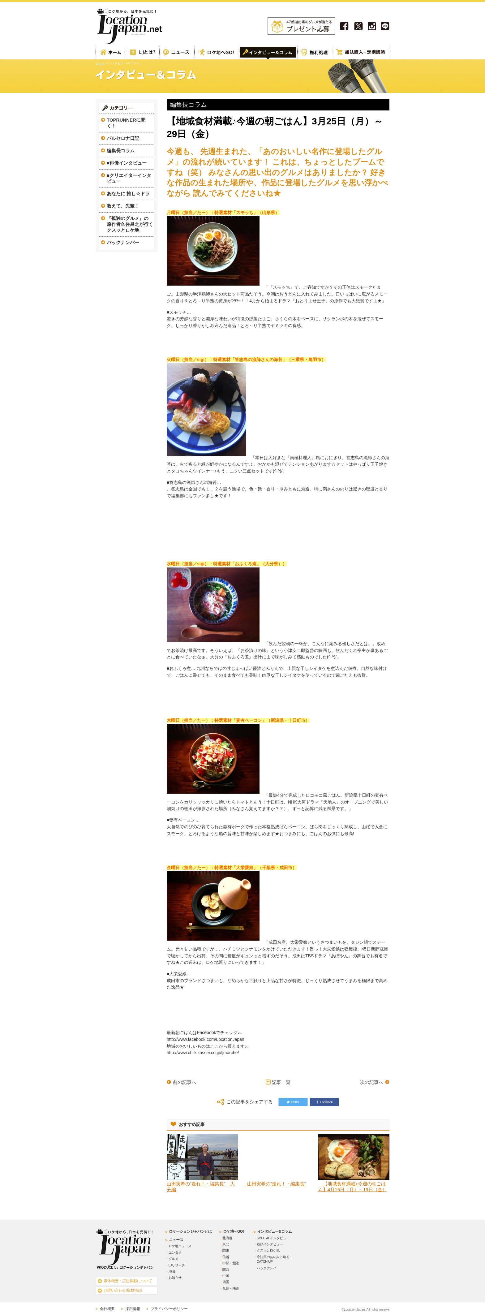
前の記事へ (184, 1082)
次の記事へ (371, 1082)
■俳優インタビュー (127, 163)
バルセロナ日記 (123, 138)
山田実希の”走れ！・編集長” (274, 1183)
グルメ (173, 1259)
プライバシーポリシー (169, 1309)
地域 (172, 1271)
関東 (225, 1250)
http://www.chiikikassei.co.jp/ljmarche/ (203, 1052)
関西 (225, 1269)
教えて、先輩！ (123, 206)
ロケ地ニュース (180, 1246)
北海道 (227, 1238)
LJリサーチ (177, 1265)
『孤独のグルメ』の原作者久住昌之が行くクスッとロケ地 (130, 224)
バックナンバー (123, 242)
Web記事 (176, 53)
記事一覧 (281, 1082)
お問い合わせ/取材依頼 (123, 1290)
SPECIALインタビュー (273, 1238)
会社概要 (107, 1309)
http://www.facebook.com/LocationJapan (205, 1039)
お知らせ (175, 1277)
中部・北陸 (230, 1263)
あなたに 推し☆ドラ (128, 193)
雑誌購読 (361, 53)
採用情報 (132, 1309)
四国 (225, 1282)
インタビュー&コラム (274, 1231)
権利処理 (315, 53)
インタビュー (267, 53)
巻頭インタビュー (270, 1244)
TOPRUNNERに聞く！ (126, 122)
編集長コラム (121, 150)
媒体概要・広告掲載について (128, 1280)
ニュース (176, 1240)
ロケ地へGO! (216, 53)
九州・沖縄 (230, 1288)
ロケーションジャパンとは (190, 1231)
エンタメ (175, 1252)
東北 (225, 1244)
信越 (225, 1257)
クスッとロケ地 (268, 1250)
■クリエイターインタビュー (129, 178)
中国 (225, 1276)
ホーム (111, 53)
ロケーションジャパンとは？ (142, 53)
